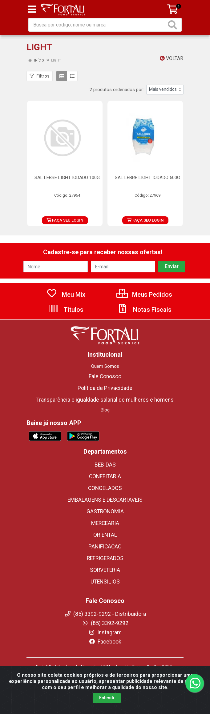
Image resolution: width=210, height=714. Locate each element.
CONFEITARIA (105, 476)
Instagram (105, 632)
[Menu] (32, 9)
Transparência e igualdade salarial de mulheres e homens (105, 400)
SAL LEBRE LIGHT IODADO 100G (67, 177)
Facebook (105, 642)
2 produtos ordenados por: (117, 89)
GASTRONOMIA (105, 511)
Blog (105, 410)
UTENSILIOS (105, 582)
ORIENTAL (105, 535)
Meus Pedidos (144, 294)
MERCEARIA (105, 523)
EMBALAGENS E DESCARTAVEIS (105, 500)
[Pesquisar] (173, 24)
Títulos (65, 309)
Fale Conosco (105, 376)
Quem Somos (105, 366)
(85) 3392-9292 (105, 623)
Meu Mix (65, 294)
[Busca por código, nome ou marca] (97, 24)
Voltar (171, 58)
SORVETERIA (105, 570)
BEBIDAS (105, 465)
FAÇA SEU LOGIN (64, 220)
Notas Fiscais (144, 309)
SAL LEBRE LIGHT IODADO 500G (147, 177)
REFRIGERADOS (105, 558)
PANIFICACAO (105, 547)
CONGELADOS (105, 488)
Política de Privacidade (105, 388)
